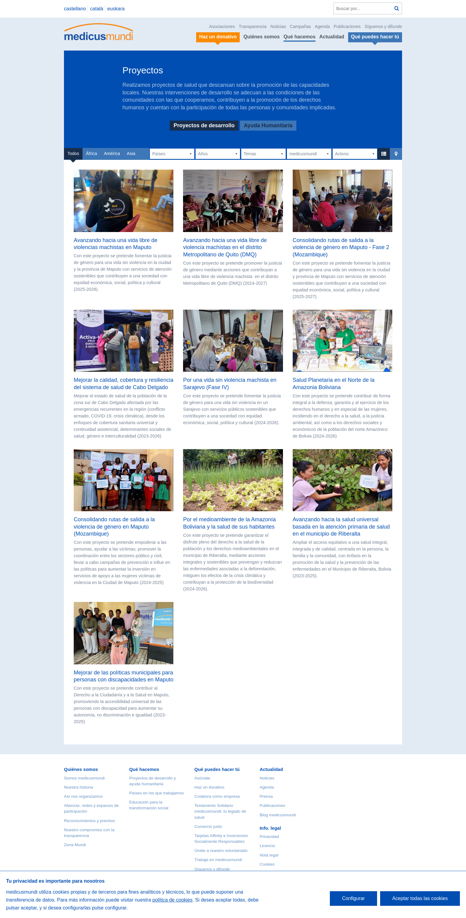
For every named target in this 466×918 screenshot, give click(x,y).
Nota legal (268, 855)
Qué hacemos (300, 36)
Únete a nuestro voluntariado (221, 850)
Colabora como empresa (217, 796)
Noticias (278, 26)
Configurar (353, 898)
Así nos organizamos (83, 796)
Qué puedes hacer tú (216, 769)
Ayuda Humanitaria (268, 126)
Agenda (322, 26)
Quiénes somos (261, 36)
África (91, 153)
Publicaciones (347, 26)
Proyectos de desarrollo (204, 126)
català (96, 8)
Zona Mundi (75, 844)
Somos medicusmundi (84, 778)
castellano (75, 8)
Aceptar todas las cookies (420, 898)
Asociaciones (222, 26)
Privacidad (269, 836)
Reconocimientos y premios (89, 820)
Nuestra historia (78, 787)
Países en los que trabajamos (156, 793)
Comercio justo (208, 826)
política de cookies (172, 899)
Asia (131, 153)
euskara (116, 8)
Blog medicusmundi (277, 815)
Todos (73, 153)
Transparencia (253, 26)
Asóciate (202, 778)
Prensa (266, 796)
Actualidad (331, 36)
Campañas (300, 26)
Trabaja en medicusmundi (218, 859)
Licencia (267, 845)
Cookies (266, 864)
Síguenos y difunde (383, 26)
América (112, 153)
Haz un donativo (209, 787)
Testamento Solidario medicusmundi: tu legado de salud (220, 811)
